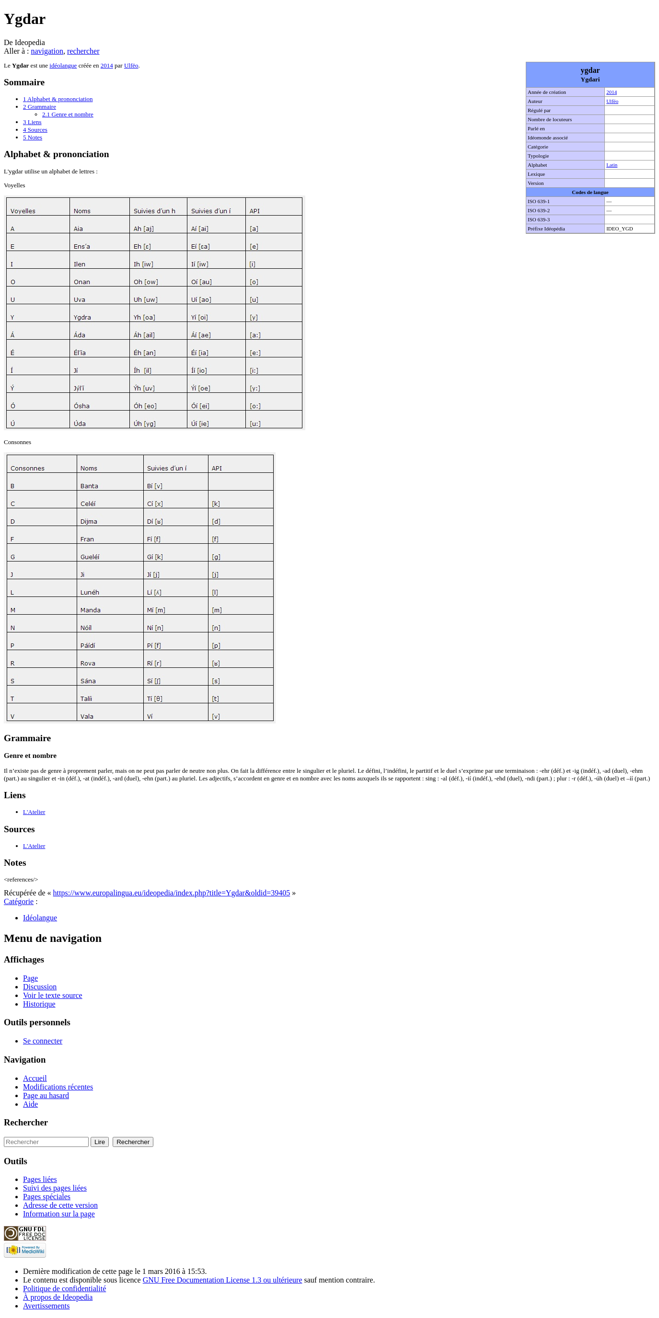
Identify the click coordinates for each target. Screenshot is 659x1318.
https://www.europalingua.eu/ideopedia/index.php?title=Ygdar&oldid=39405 (171, 893)
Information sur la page (59, 1214)
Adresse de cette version (60, 1205)
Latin (611, 165)
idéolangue (63, 65)
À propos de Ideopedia (57, 1297)
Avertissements (46, 1306)
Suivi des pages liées (55, 1188)
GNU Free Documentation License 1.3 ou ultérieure (222, 1280)
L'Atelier (34, 811)
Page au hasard (46, 1095)
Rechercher (26, 1122)
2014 (611, 92)
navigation (47, 51)
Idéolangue (40, 918)
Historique (39, 1004)
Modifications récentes (58, 1087)
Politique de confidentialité (64, 1288)
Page (30, 978)
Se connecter (42, 1041)
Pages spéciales (46, 1196)
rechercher (83, 51)
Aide (30, 1104)
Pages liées (40, 1179)
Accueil (35, 1078)
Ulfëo (612, 101)
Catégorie (19, 901)
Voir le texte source (52, 995)
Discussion (40, 987)
